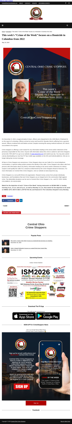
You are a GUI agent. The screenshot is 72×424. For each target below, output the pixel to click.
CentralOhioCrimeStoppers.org (9, 3)
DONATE (34, 3)
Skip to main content (6, 1)
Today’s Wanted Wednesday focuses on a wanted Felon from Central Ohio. (28, 248)
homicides (8, 31)
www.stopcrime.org (37, 154)
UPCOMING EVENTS (44, 3)
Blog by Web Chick (65, 421)
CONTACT (27, 3)
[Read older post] (19, 206)
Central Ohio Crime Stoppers (18, 421)
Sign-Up (36, 403)
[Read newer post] (53, 206)
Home (3, 31)
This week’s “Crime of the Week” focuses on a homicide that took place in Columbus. (31, 240)
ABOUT (21, 3)
